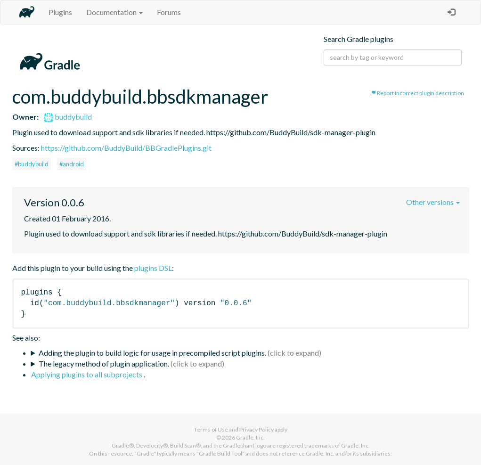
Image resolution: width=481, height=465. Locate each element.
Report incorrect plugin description (417, 93)
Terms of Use (211, 429)
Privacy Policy (256, 429)
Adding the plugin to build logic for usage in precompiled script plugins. (152, 352)
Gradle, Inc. (250, 437)
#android (71, 164)
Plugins (60, 12)
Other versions (433, 201)
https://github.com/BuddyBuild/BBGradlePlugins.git (126, 147)
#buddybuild (32, 164)
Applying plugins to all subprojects (87, 374)
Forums (169, 12)
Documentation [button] (114, 12)
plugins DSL (153, 267)
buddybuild (68, 116)
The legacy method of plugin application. (104, 363)
